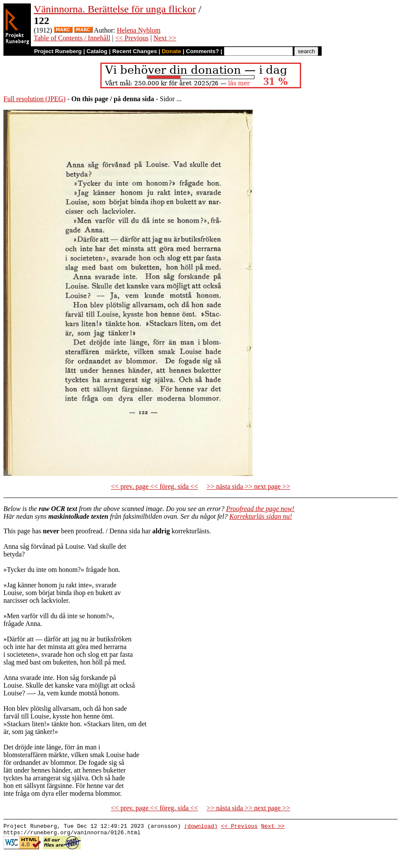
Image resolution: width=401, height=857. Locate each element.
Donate (171, 51)
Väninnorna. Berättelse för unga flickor (115, 9)
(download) (200, 827)
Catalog (97, 51)
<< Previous (131, 38)
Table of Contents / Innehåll (72, 38)
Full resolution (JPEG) (34, 98)
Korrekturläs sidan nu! (260, 516)
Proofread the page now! (260, 508)
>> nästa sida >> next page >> (248, 486)
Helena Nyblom (138, 30)
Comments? (202, 51)
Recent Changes (134, 51)
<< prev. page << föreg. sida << (154, 486)
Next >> (165, 38)
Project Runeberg (57, 51)
